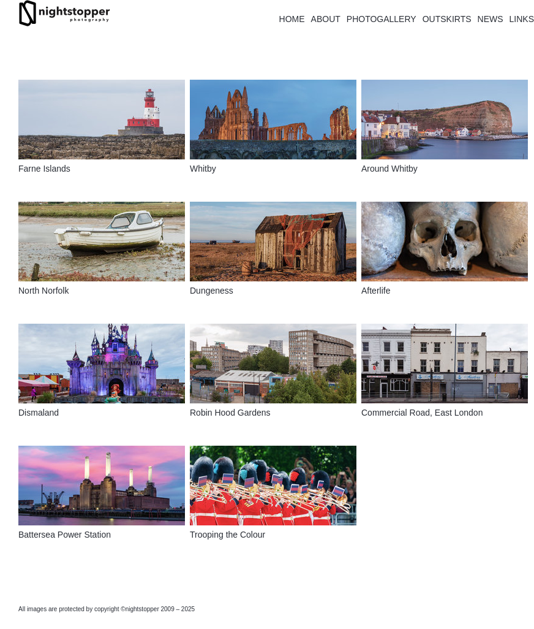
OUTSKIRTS (447, 19)
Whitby (203, 168)
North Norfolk (43, 290)
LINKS (522, 19)
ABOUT (325, 19)
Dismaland (38, 412)
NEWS (490, 19)
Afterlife (375, 290)
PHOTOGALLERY (381, 19)
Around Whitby (389, 168)
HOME (292, 19)
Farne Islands (44, 168)
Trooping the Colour (227, 534)
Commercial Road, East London (422, 412)
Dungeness (211, 290)
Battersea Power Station (64, 534)
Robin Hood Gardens (230, 412)
